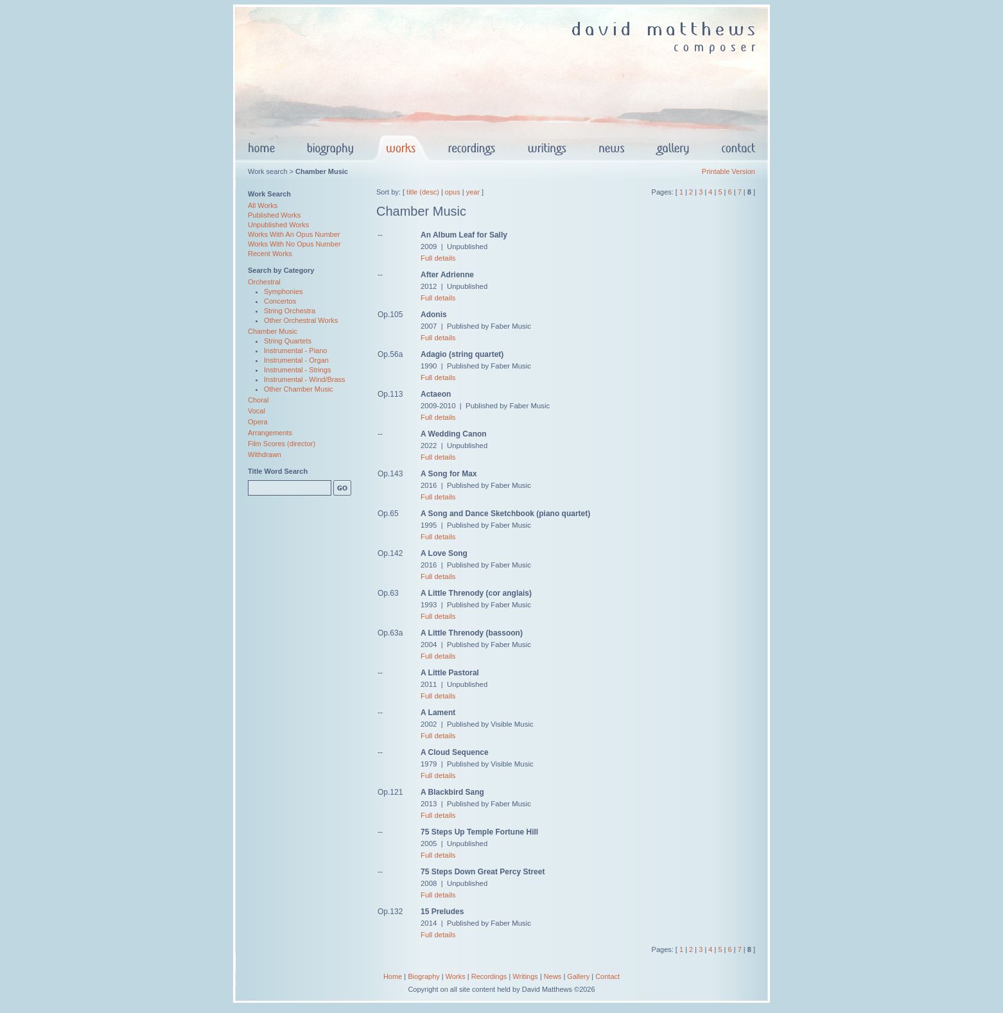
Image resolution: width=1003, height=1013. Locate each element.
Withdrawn (264, 454)
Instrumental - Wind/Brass (304, 379)
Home (392, 976)
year (473, 192)
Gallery (578, 976)
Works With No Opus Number (294, 244)
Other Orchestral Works (301, 320)
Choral (258, 400)
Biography (424, 976)
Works (456, 976)
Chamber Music (272, 331)
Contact (607, 976)
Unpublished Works (278, 225)
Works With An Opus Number (294, 234)
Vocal (256, 411)
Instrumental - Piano (295, 350)
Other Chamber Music (298, 389)
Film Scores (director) (281, 443)
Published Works (274, 215)
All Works (262, 205)
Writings (525, 976)
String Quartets (287, 341)
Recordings (489, 976)
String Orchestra (289, 311)
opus (452, 192)
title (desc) (422, 192)
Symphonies (283, 291)
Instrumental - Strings (297, 370)
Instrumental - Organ (296, 360)
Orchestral (264, 282)
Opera (258, 422)
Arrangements (270, 433)
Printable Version (728, 171)
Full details (438, 258)
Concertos (280, 301)
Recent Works (270, 253)
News (553, 976)
